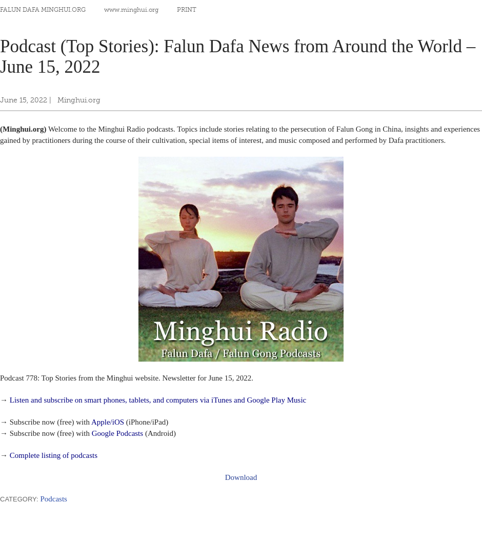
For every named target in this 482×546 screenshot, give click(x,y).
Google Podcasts (117, 433)
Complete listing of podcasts (53, 455)
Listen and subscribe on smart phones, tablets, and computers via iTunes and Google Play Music (158, 400)
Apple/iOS (107, 422)
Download (241, 477)
